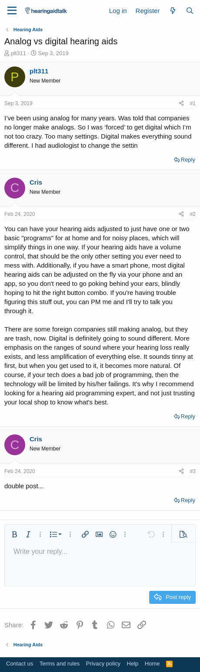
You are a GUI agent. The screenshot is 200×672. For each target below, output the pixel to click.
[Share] (181, 104)
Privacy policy (103, 663)
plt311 (18, 53)
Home (152, 663)
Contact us (19, 663)
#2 (193, 214)
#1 (193, 103)
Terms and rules (60, 663)
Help (133, 663)
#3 (193, 471)
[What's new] (172, 11)
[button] (14, 534)
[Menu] (12, 11)
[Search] (189, 11)
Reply (188, 159)
